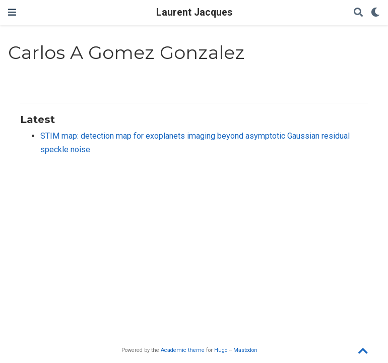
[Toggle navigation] (12, 12)
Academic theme (183, 350)
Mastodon (245, 350)
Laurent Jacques (194, 12)
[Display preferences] (375, 13)
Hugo (220, 350)
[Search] (358, 13)
